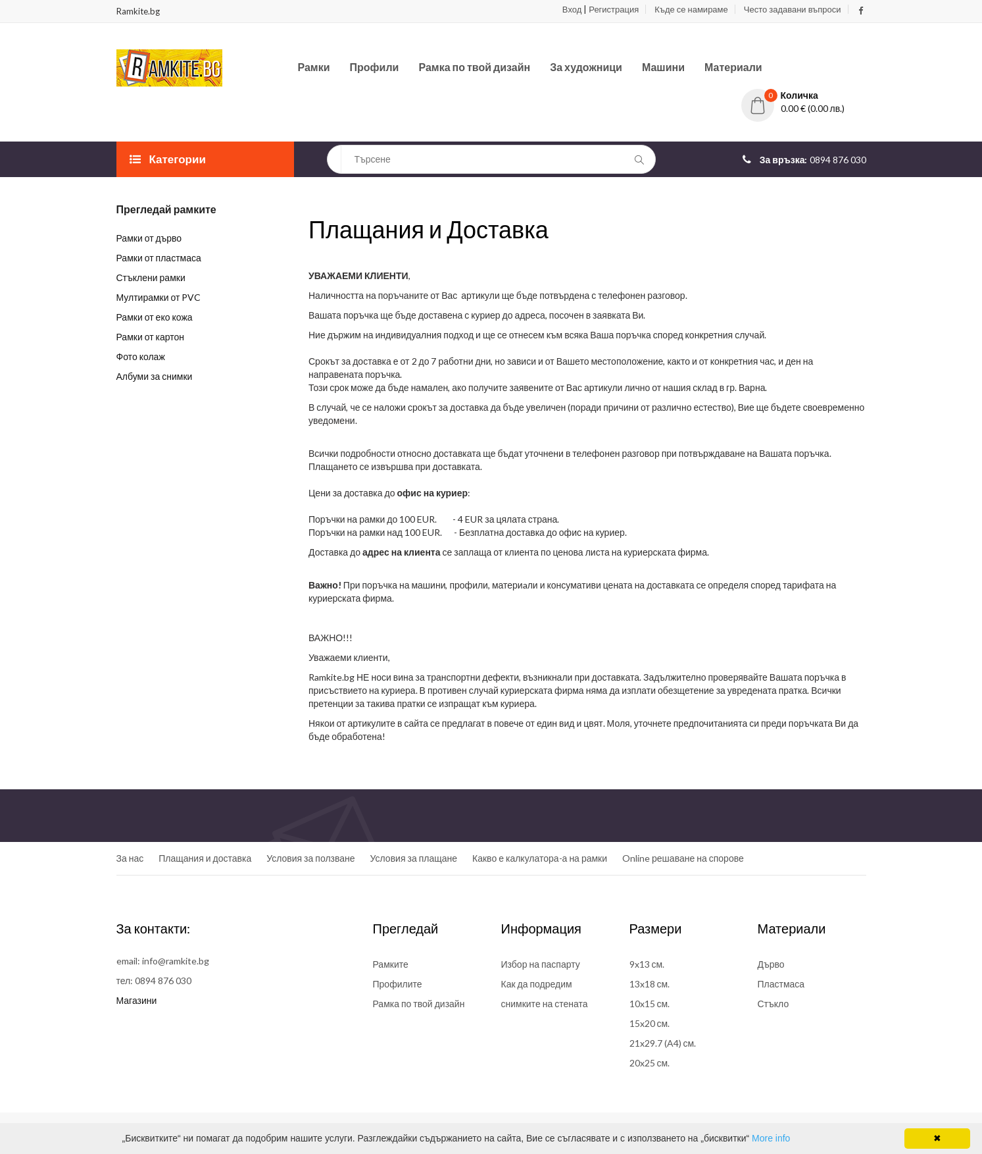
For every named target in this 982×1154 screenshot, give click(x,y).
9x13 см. (647, 964)
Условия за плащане (413, 858)
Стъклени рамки (150, 277)
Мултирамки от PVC (158, 297)
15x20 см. (649, 1023)
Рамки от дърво (149, 238)
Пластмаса (781, 983)
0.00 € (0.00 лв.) (813, 108)
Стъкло (773, 1003)
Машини (663, 67)
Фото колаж (140, 356)
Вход (571, 9)
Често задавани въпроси (792, 9)
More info (771, 1138)
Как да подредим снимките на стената (544, 993)
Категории (168, 159)
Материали (733, 67)
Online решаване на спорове (683, 858)
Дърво (771, 964)
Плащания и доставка (205, 858)
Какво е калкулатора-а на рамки (539, 858)
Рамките (390, 964)
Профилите (397, 983)
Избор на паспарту (540, 964)
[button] (803, 95)
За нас (130, 858)
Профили (374, 67)
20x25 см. (649, 1062)
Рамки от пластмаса (158, 257)
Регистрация (614, 9)
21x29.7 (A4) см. (663, 1043)
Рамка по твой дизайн (474, 67)
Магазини (136, 1000)
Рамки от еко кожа (154, 317)
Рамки (314, 67)
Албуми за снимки (154, 376)
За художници (586, 67)
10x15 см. (649, 1003)
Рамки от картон (150, 336)
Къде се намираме (690, 9)
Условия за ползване (310, 858)
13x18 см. (649, 983)
